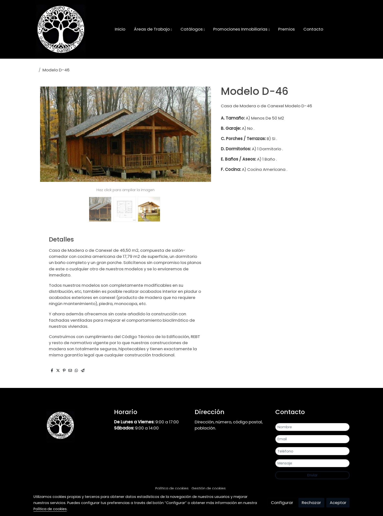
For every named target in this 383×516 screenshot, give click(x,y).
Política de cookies (172, 488)
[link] (60, 29)
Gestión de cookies (209, 488)
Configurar (282, 502)
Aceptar (338, 502)
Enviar (312, 475)
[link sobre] (71, 425)
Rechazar (311, 502)
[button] (153, 29)
